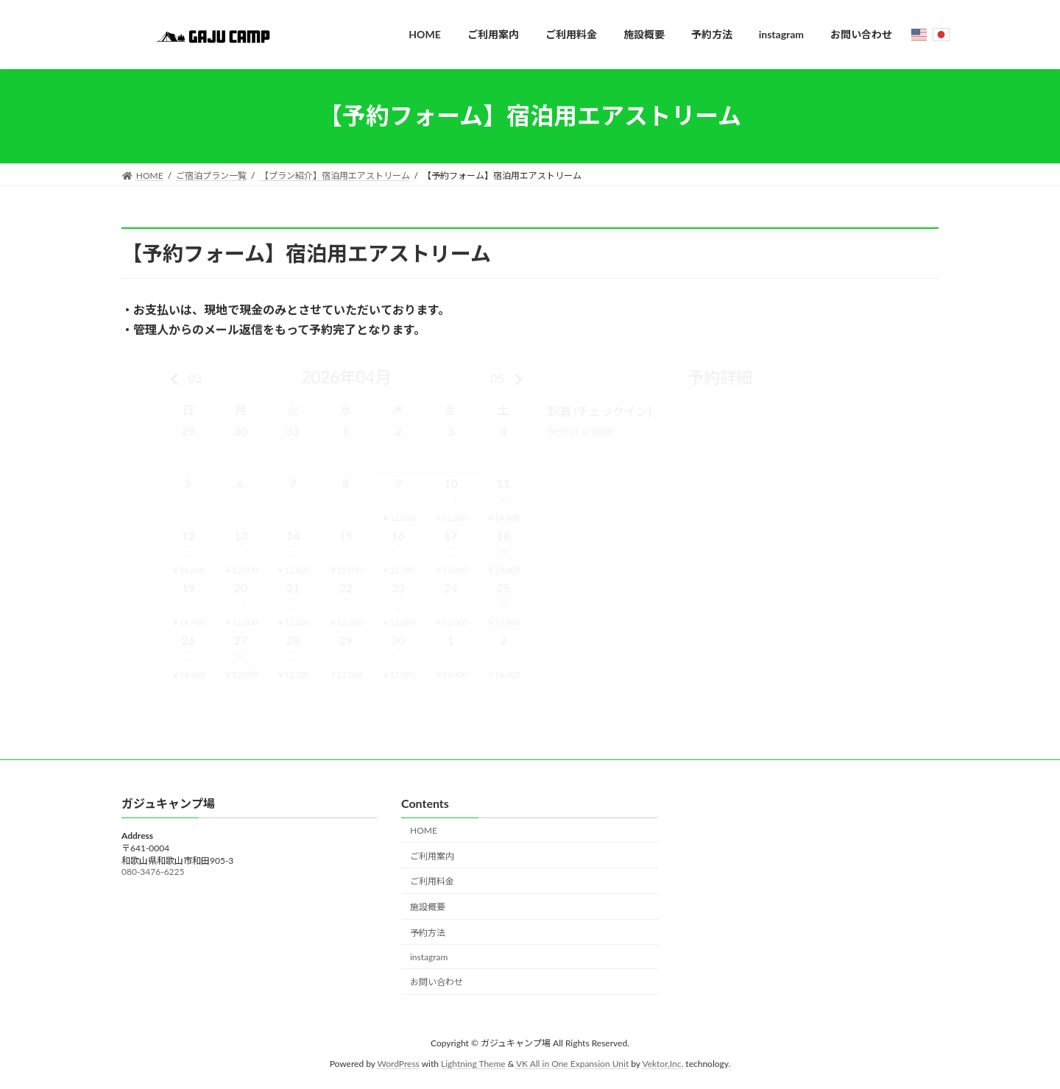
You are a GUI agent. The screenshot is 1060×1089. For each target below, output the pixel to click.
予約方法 (427, 932)
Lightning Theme (473, 1063)
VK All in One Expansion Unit (572, 1063)
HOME (423, 830)
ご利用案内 (432, 855)
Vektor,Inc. (662, 1063)
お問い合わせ (436, 981)
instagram (429, 956)
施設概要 (427, 906)
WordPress (399, 1063)
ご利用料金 (432, 881)
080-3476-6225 (152, 871)
